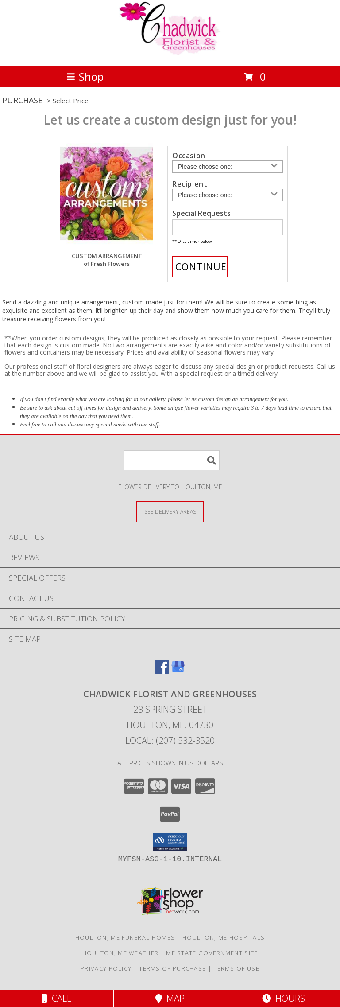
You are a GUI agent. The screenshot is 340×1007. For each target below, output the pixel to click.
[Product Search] (172, 463)
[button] (170, 845)
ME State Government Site (212, 956)
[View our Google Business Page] (178, 673)
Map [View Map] (170, 998)
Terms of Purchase (172, 971)
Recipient (189, 184)
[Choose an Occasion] (227, 166)
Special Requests (201, 213)
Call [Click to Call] (56, 998)
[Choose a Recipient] (227, 195)
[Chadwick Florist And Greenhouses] (170, 53)
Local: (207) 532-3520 (170, 743)
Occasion (188, 155)
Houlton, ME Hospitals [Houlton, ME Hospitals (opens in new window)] (223, 940)
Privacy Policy (106, 971)
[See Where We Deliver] (170, 514)
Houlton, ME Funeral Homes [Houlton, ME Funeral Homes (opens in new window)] (125, 940)
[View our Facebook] (162, 673)
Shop (85, 76)
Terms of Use (236, 971)
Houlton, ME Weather (120, 956)
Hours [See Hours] (283, 998)
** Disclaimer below (192, 244)
